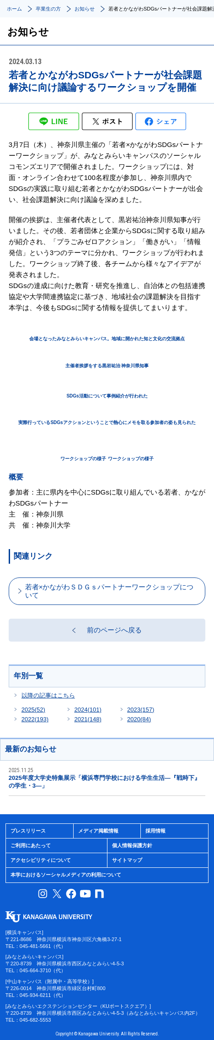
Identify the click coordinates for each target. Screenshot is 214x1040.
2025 (33, 709)
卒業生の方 (48, 8)
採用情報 (155, 830)
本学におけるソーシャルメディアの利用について (66, 874)
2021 (87, 719)
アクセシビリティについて (41, 860)
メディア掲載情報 (98, 830)
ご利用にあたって (31, 845)
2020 (139, 719)
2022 (34, 719)
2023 (140, 709)
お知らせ (85, 8)
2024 (87, 709)
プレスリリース (28, 830)
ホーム (14, 8)
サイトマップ (127, 860)
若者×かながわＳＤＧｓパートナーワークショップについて (109, 591)
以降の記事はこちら (48, 695)
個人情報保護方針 (132, 845)
